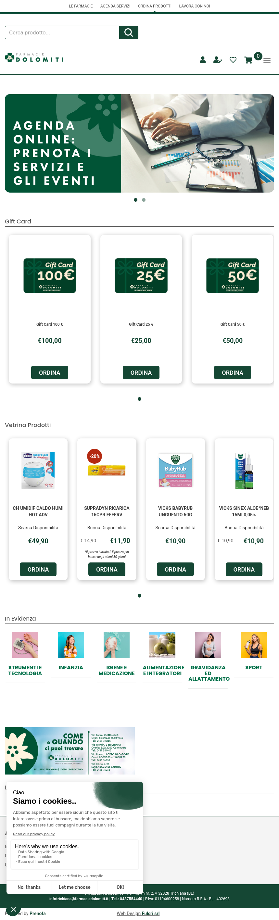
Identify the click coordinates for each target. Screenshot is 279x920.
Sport (253, 667)
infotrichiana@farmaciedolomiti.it (78, 899)
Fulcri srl (151, 913)
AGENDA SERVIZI (115, 6)
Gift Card (18, 221)
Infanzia (71, 667)
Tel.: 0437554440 (126, 899)
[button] (136, 199)
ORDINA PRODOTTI (154, 6)
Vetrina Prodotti (28, 425)
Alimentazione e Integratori (163, 670)
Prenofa (38, 913)
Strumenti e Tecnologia (25, 670)
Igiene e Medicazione (116, 670)
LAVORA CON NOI (194, 6)
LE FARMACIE (81, 6)
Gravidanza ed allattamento (209, 673)
